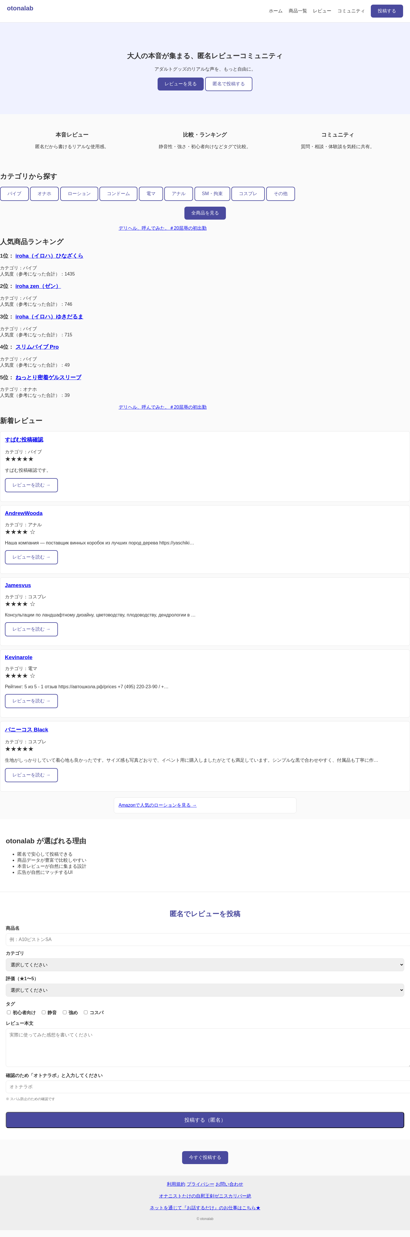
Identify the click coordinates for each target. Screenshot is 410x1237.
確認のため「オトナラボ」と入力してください (54, 1082)
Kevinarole (19, 657)
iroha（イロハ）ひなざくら (50, 256)
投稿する (387, 10)
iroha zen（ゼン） (38, 286)
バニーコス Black (26, 730)
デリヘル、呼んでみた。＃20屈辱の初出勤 (163, 228)
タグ (10, 1004)
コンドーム (118, 193)
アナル (179, 193)
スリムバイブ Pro (37, 347)
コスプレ (248, 193)
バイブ (14, 193)
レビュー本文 (19, 1023)
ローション (79, 193)
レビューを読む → (31, 484)
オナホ (44, 193)
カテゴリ (15, 953)
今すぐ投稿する (205, 1164)
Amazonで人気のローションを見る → (158, 805)
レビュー (322, 10)
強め (70, 1012)
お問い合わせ (229, 1191)
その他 (281, 193)
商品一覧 (298, 10)
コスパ (93, 1012)
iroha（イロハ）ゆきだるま (50, 317)
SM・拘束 (212, 193)
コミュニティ (351, 10)
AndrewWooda (24, 513)
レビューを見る (181, 83)
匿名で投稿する (229, 83)
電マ (151, 193)
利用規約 (176, 1191)
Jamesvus (18, 585)
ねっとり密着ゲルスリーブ (48, 377)
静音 (49, 1012)
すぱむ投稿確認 (24, 440)
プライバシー (200, 1191)
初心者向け (21, 1012)
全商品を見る (205, 212)
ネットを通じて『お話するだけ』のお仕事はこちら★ (205, 1214)
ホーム (276, 10)
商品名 (13, 928)
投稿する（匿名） (205, 1127)
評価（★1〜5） (22, 978)
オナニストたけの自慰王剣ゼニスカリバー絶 (205, 1202)
